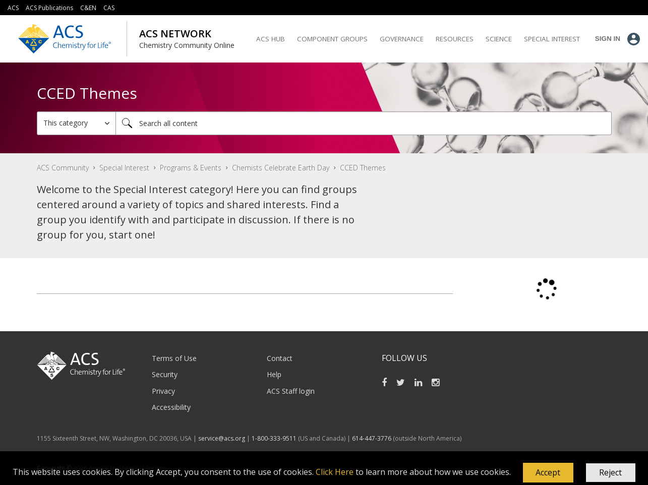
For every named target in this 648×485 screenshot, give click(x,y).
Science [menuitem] (499, 38)
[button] (548, 473)
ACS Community (63, 167)
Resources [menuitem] (455, 38)
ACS (13, 8)
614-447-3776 (372, 438)
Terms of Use (174, 358)
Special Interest (124, 167)
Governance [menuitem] (402, 38)
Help (274, 374)
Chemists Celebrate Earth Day (280, 167)
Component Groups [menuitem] (332, 38)
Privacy (163, 391)
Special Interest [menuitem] (552, 38)
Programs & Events (190, 167)
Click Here (335, 471)
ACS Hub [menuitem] (270, 38)
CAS (108, 8)
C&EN (88, 8)
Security (165, 374)
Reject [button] (610, 472)
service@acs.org (221, 438)
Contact (279, 358)
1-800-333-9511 (274, 438)
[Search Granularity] (76, 123)
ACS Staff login (291, 391)
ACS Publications (49, 8)
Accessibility (171, 407)
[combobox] (363, 123)
